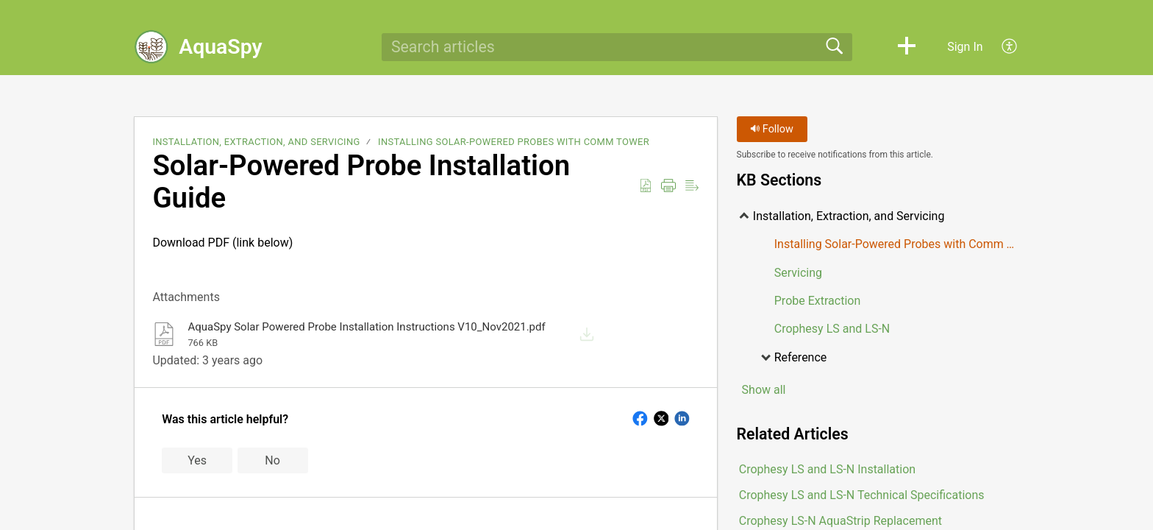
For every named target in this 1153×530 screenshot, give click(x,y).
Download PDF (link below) (425, 254)
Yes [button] (197, 460)
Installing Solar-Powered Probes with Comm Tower (513, 141)
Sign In (964, 47)
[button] (906, 47)
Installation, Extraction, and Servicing (256, 141)
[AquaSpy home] (151, 47)
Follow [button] (771, 129)
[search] (617, 47)
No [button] (272, 460)
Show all (764, 390)
